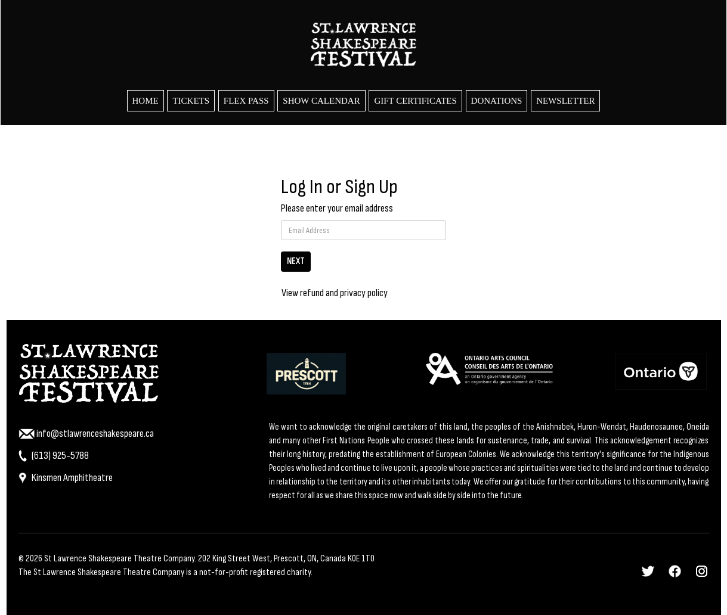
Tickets (190, 100)
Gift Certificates (415, 100)
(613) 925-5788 (53, 455)
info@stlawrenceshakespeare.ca (86, 433)
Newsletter (565, 100)
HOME (145, 100)
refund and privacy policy (344, 293)
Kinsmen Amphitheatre (65, 477)
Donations (496, 100)
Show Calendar (321, 100)
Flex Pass (246, 100)
